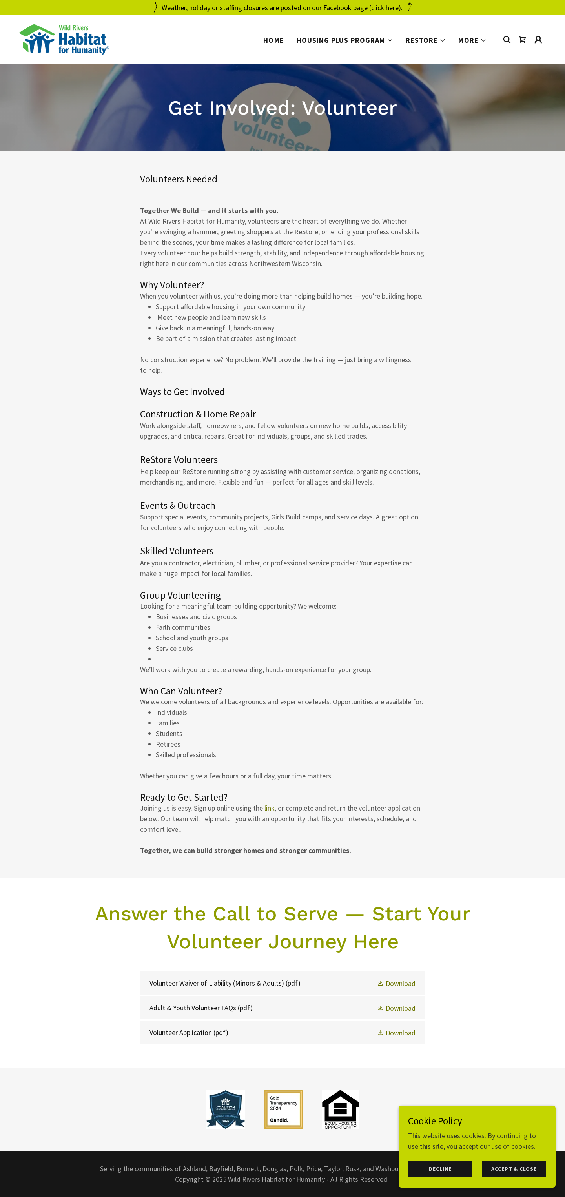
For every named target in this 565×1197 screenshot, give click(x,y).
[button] (345, 40)
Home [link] (273, 40)
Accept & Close (513, 1168)
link (269, 808)
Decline (440, 1168)
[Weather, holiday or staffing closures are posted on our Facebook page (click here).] (282, 7)
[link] (64, 38)
